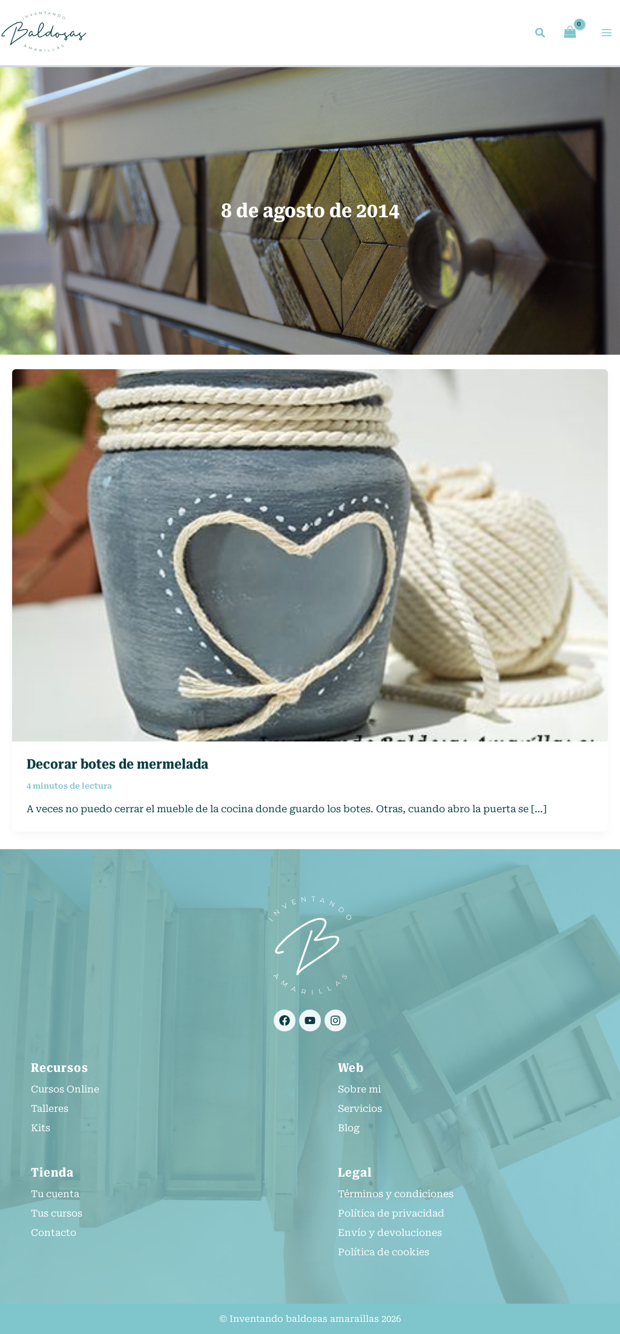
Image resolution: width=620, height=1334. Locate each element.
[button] (540, 34)
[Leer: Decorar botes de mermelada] (310, 556)
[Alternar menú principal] (606, 33)
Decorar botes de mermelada (117, 766)
